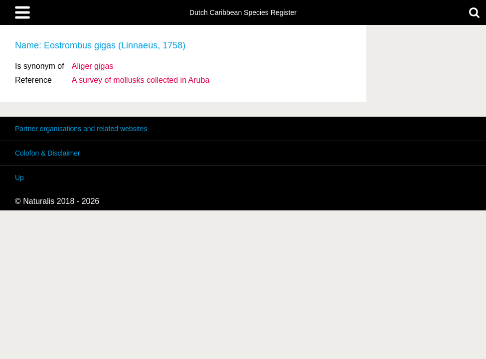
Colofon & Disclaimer (47, 153)
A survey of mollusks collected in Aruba (141, 80)
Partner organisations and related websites (81, 129)
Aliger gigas (93, 66)
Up (19, 177)
